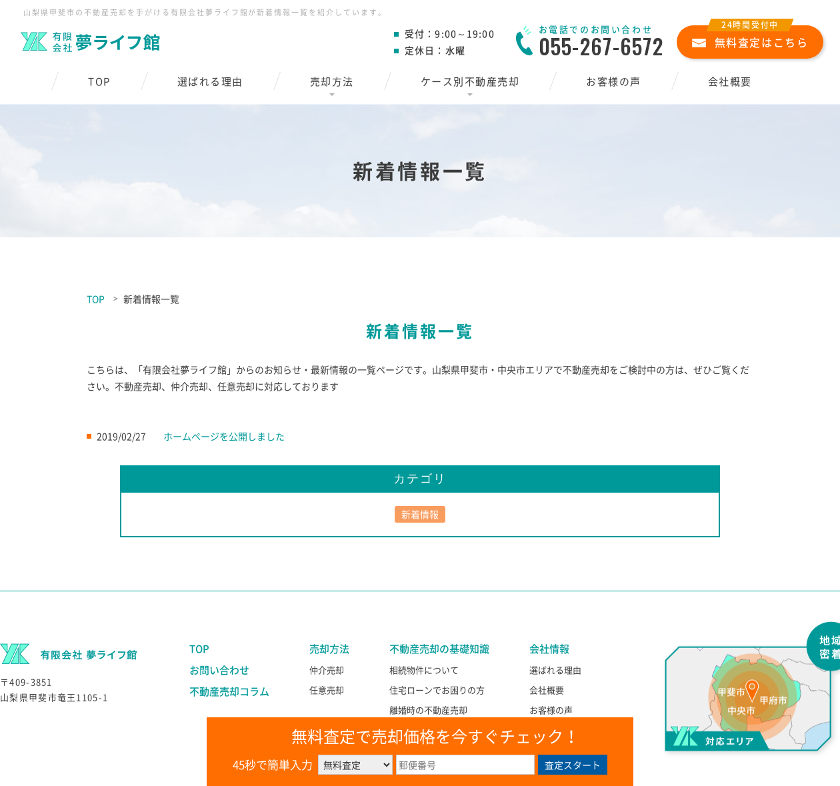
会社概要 (730, 81)
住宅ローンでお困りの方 (437, 689)
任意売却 (326, 689)
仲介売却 (326, 669)
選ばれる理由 (210, 81)
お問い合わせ (219, 670)
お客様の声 (613, 81)
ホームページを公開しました (224, 436)
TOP (99, 81)
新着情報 (420, 514)
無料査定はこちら (750, 37)
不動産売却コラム (229, 691)
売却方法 (332, 81)
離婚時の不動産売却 (428, 709)
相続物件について (424, 669)
